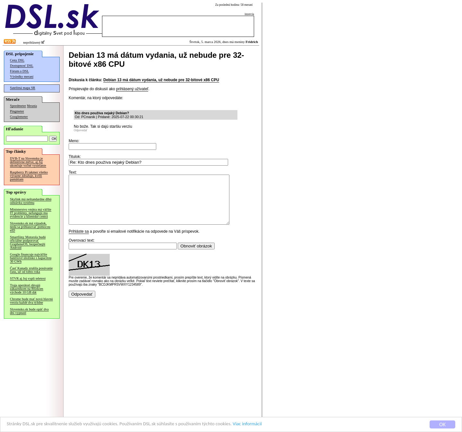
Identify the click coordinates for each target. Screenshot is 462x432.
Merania (32, 106)
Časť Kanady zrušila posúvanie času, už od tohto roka (31, 269)
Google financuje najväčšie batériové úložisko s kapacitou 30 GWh (30, 258)
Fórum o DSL (19, 71)
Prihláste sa (79, 241)
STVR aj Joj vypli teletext (28, 278)
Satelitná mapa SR (22, 88)
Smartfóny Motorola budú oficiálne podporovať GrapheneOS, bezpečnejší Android (28, 242)
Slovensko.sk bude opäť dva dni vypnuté (29, 311)
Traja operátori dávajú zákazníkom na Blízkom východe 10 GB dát (26, 288)
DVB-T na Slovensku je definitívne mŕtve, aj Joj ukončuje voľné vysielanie (28, 162)
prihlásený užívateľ (132, 89)
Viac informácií (277, 424)
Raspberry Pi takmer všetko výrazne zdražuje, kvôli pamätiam (29, 175)
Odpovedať (80, 130)
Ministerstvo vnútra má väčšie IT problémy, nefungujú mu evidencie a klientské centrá (30, 213)
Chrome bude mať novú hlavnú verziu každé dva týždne (31, 300)
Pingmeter (17, 111)
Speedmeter (18, 106)
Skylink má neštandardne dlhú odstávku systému (30, 200)
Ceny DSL (17, 60)
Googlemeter (19, 116)
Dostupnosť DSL (21, 65)
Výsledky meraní (21, 76)
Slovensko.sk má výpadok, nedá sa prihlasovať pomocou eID (30, 226)
